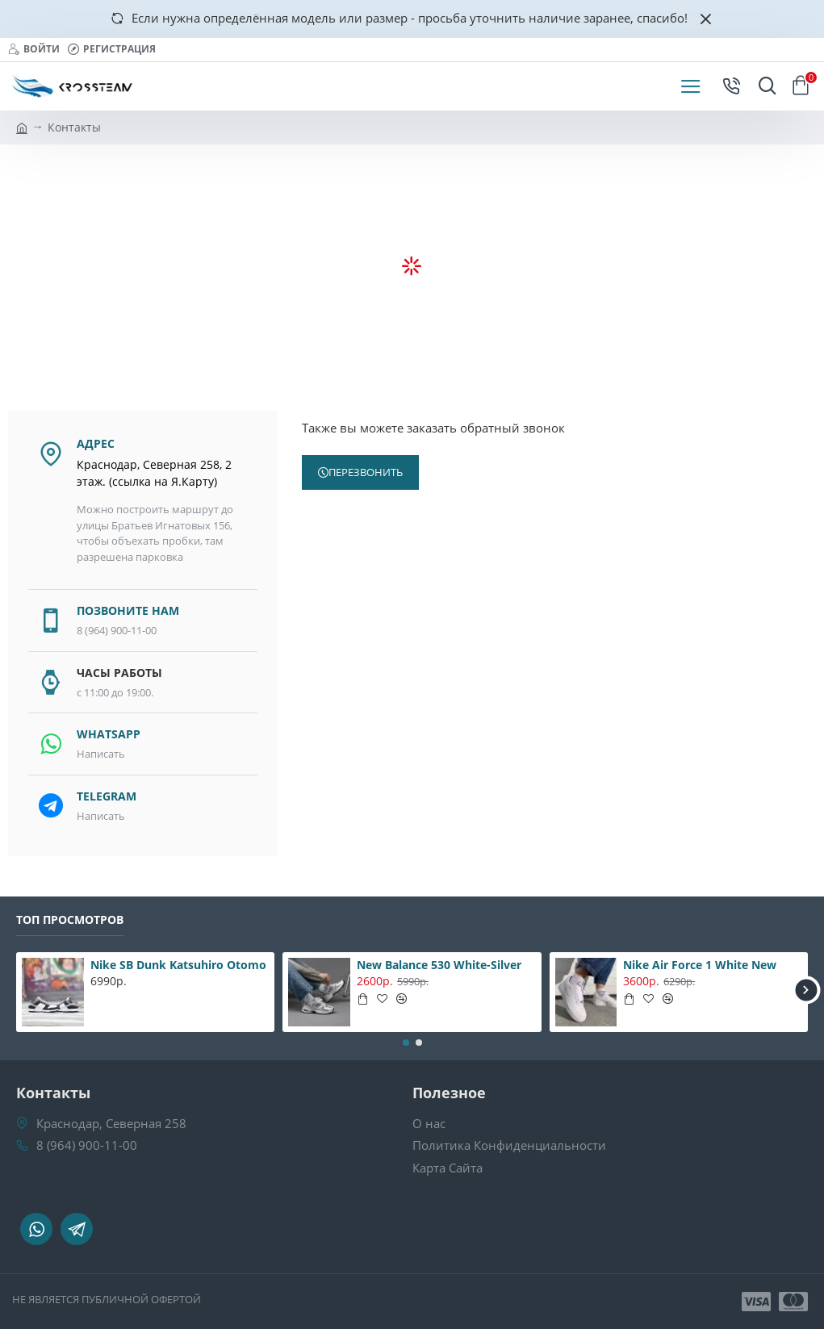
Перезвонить (365, 472)
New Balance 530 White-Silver (439, 965)
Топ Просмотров (69, 920)
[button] (806, 990)
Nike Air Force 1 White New (699, 965)
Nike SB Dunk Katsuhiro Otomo (178, 965)
